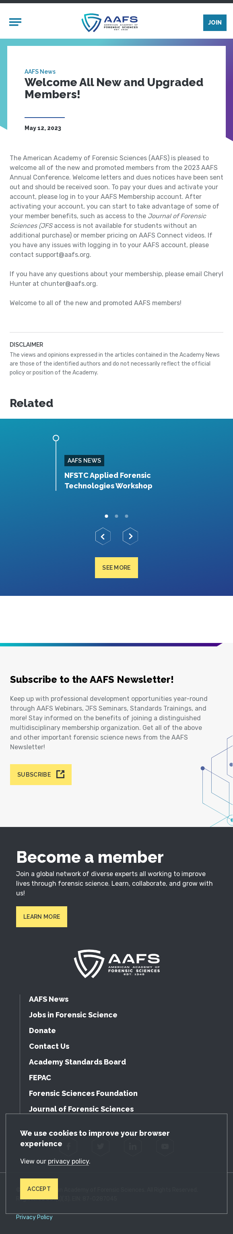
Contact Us (49, 1046)
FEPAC (40, 1077)
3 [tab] (127, 516)
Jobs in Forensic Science (73, 1015)
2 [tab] (116, 516)
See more (116, 567)
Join (215, 22)
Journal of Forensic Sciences (81, 1109)
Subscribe (34, 774)
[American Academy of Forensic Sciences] (109, 22)
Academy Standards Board (77, 1062)
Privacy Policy (34, 1217)
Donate (42, 1030)
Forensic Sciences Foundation (83, 1093)
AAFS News (40, 71)
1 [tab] (106, 516)
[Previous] (103, 536)
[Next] (130, 536)
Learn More (41, 917)
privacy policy (68, 1161)
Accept (39, 1189)
